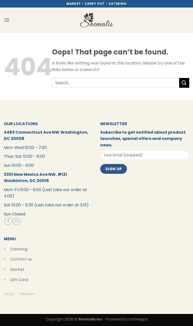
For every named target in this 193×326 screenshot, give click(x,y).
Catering (18, 249)
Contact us (21, 259)
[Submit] (184, 83)
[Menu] (7, 20)
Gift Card (19, 280)
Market (17, 269)
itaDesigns (138, 319)
